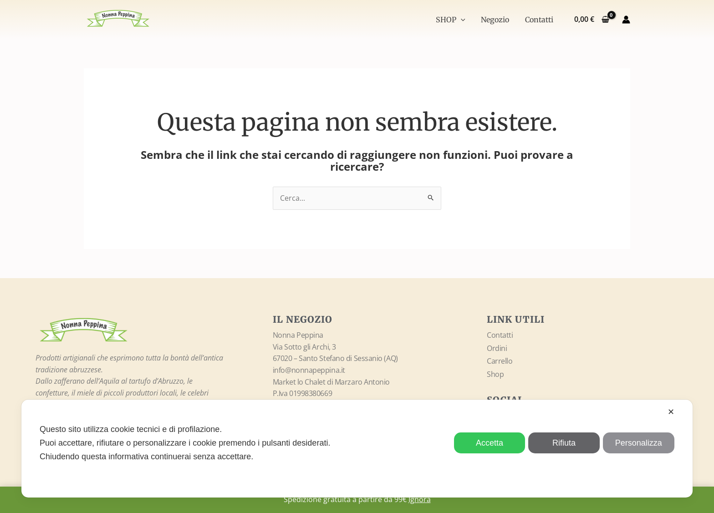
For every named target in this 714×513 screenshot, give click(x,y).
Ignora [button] (419, 499)
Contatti (539, 19)
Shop (495, 374)
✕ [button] (671, 411)
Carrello (499, 361)
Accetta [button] (489, 442)
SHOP (454, 19)
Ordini (497, 348)
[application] (464, 19)
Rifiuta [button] (564, 442)
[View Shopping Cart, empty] (591, 19)
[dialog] (357, 449)
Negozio (497, 19)
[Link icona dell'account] (626, 19)
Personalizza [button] (638, 442)
